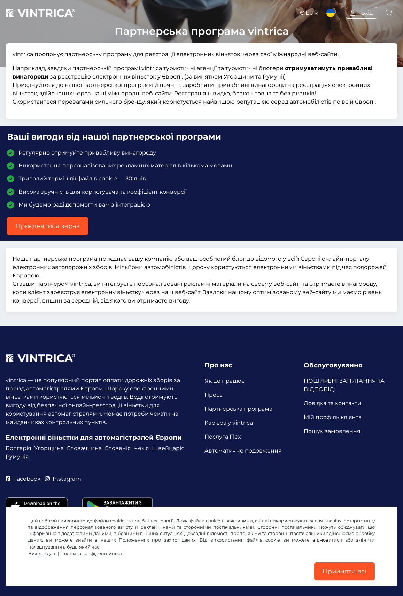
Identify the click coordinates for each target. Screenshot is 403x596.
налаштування (45, 547)
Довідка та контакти (332, 403)
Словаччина (84, 448)
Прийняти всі (344, 571)
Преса (213, 395)
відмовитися (327, 540)
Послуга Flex (222, 436)
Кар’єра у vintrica (228, 422)
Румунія (17, 456)
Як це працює (224, 381)
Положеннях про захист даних (157, 540)
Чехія (141, 448)
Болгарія (18, 448)
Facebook (23, 479)
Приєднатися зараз (47, 226)
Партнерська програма (238, 408)
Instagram (63, 479)
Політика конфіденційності (92, 553)
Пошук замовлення (332, 431)
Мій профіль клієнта (333, 417)
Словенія (117, 448)
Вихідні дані (42, 553)
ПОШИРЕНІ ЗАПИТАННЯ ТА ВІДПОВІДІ (344, 385)
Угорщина (49, 448)
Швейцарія (168, 448)
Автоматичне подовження (243, 450)
